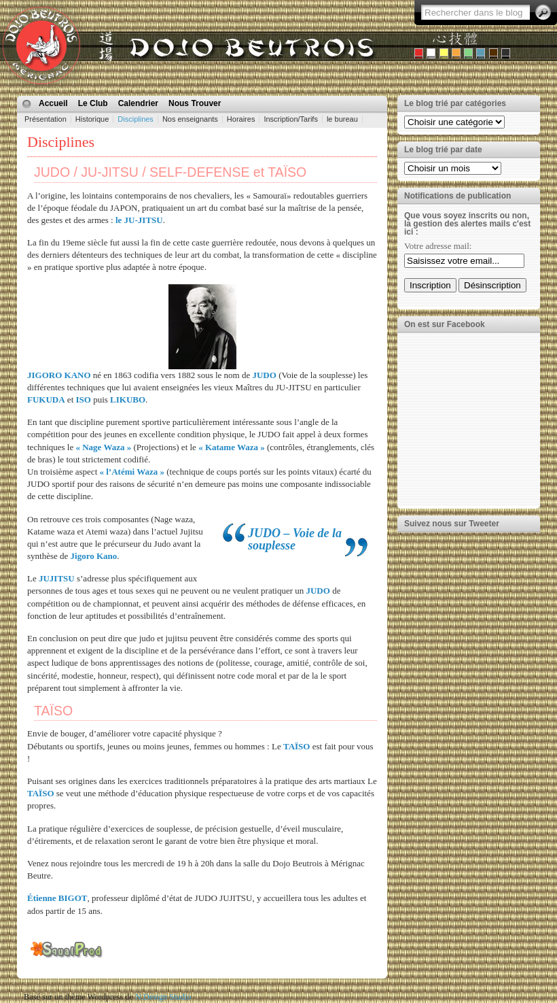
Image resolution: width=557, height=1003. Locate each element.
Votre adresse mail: (437, 246)
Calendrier (138, 103)
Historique (92, 119)
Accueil (53, 103)
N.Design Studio (163, 997)
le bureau (342, 119)
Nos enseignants (190, 119)
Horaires (241, 119)
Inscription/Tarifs (290, 119)
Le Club (93, 103)
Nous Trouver (194, 103)
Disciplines (136, 119)
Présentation (45, 119)
